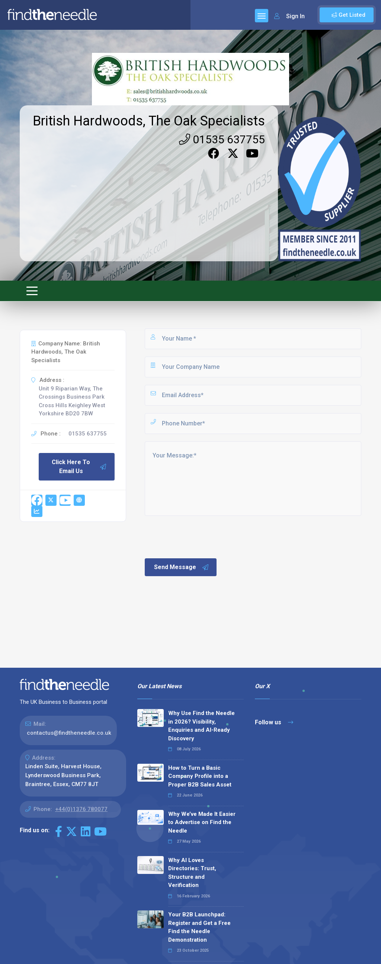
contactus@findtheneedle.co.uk (69, 733)
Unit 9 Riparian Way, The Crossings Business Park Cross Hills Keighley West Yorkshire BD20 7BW (72, 401)
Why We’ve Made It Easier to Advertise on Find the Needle (202, 822)
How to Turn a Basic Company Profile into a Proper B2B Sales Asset (199, 776)
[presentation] (200, 536)
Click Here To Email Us (79, 467)
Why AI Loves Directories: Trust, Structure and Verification (192, 873)
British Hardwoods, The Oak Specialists (149, 121)
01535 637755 (222, 139)
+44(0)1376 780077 (81, 809)
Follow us (274, 722)
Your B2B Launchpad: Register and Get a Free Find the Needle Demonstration (199, 927)
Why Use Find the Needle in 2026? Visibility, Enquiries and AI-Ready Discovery (201, 726)
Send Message (181, 567)
